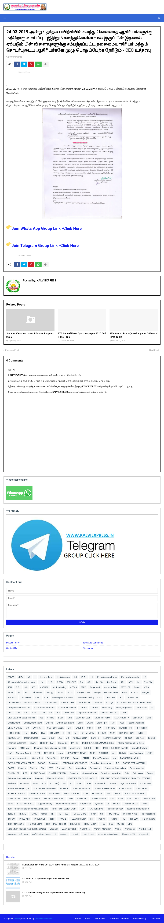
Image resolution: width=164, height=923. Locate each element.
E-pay (60, 718)
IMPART (141, 733)
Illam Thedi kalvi (126, 733)
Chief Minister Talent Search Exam (24, 702)
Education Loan (83, 718)
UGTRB (120, 824)
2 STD (60, 682)
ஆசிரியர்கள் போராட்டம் (44, 834)
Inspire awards (31, 738)
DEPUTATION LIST (109, 712)
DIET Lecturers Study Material (21, 718)
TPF (92, 819)
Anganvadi (95, 687)
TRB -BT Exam (148, 819)
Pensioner (54, 763)
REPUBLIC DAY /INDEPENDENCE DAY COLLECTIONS (125, 778)
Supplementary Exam (66, 804)
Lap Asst (140, 738)
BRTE (124, 692)
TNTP (51, 819)
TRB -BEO (133, 819)
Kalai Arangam (80, 738)
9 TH (34, 687)
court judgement (124, 707)
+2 (29, 677)
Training (101, 819)
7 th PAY (148, 682)
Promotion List (137, 768)
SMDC (118, 793)
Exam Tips (102, 723)
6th (138, 682)
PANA (76, 758)
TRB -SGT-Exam (35, 824)
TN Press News (130, 814)
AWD (146, 687)
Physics (22, 768)
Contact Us (11, 648)
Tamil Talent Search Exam (64, 809)
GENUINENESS (15, 728)
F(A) (113, 723)
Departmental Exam (87, 712)
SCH (89, 783)
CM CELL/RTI (67, 702)
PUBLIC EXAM (38, 773)
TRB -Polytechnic (16, 824)
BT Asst (134, 692)
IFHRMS (102, 733)
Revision (12, 783)
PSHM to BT (13, 773)
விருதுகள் (143, 834)
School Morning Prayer (18, 788)
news (60, 753)
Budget (145, 692)
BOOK (70, 692)
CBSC (37, 697)
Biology (49, 692)
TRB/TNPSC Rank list (56, 824)
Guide (90, 728)
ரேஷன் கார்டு (128, 834)
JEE (60, 738)
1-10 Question (63, 677)
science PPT (141, 788)
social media (14, 798)
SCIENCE (64, 788)
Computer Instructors (44, 707)
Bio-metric (37, 692)
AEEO (83, 687)
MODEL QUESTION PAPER (115, 748)
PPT (51, 768)
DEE (58, 712)
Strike (10, 804)
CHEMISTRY (132, 697)
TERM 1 (11, 814)
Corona (83, 707)
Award (137, 687)
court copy (107, 707)
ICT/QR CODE (88, 733)
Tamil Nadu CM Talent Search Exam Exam (28, 809)
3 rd (81, 682)
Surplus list (85, 804)
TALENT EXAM (130, 804)
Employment (14, 723)
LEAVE (33, 743)
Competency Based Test (19, 707)
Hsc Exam (54, 733)
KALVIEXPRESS (46, 280)
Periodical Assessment (101, 763)
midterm (12, 748)
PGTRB (11, 768)
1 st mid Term (46, 677)
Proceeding (95, 768)
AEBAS (73, 687)
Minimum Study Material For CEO (50, 748)
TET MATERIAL (79, 814)
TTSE (102, 824)
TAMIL (144, 804)
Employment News (33, 723)
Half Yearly (110, 728)
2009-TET (71, 682)
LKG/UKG (62, 743)
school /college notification (123, 783)
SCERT (79, 783)
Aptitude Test (110, 687)
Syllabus (99, 804)
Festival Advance (136, 723)
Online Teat (37, 758)
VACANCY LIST (69, 829)
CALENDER (26, 697)
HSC (43, 733)
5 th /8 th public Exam (106, 682)
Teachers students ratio (138, 809)
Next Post (154, 350)
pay (114, 758)
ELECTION (138, 718)
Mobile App (75, 748)
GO (27, 728)
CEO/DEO (110, 697)
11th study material (130, 677)
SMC (109, 793)
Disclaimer (88, 648)
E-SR (69, 718)
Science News (125, 788)
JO (67, 738)
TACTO (116, 804)
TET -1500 (63, 814)
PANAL (86, 758)
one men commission (18, 758)
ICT (76, 733)
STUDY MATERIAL (25, 804)
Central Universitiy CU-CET (89, 697)
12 (144, 677)
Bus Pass (12, 697)
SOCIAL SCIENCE (32, 798)
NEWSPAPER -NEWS (76, 753)
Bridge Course (83, 692)
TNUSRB (62, 819)
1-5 (75, 677)
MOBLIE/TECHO (91, 748)
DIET (124, 712)
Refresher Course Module (19, 778)
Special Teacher (99, 798)
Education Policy (102, 718)
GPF (70, 728)
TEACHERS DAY (95, 809)
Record (150, 773)
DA (50, 712)
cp (152, 707)
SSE (129, 798)
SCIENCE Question (16, 793)
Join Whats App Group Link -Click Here (44, 228)
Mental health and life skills (131, 743)
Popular (10, 857)
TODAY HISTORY (78, 819)
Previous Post (12, 350)
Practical (61, 768)
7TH (10, 687)
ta (108, 804)
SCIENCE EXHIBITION (104, 788)
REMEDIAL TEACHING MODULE (82, 778)
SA (64, 783)
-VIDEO (11, 677)
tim (101, 814)
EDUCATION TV (121, 718)
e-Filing (50, 718)
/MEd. (21, 677)
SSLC (137, 798)
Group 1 (79, 728)
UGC (111, 824)
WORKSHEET (145, 829)
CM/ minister (84, 702)
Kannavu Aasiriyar (112, 738)
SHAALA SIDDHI (71, 793)
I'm (69, 733)
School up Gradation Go (44, 788)
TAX (82, 809)
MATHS (74, 743)
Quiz (127, 773)
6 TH (131, 682)
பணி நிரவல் (88, 834)
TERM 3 (33, 814)
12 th (41, 682)
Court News (141, 707)
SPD (71, 798)
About (87, 918)
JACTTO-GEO (48, 738)
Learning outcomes (17, 743)
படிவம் (74, 834)
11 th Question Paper (107, 677)
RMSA (35, 783)
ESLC (80, 723)
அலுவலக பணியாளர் (18, 834)
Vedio (118, 829)
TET (53, 814)
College (109, 702)
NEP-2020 (49, 753)
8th (26, 687)
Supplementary (45, 804)
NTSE (149, 753)
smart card (97, 793)
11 (91, 677)
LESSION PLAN (47, 743)
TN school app (148, 814)
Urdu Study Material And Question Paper (27, 829)
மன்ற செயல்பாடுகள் (108, 834)
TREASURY (75, 824)
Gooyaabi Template (43, 918)
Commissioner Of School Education (134, 702)
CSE (34, 712)
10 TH (83, 677)
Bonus (60, 692)
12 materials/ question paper (21, 682)
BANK (10, 692)
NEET (37, 753)
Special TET (82, 798)
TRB (123, 819)
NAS (10, 753)
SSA (112, 798)
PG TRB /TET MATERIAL (134, 763)
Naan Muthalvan (139, 748)
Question (74, 773)
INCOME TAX (14, 738)
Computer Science (67, 707)
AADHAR (44, 687)
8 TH (18, 687)
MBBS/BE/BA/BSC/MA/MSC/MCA (98, 743)
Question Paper (89, 773)
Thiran (93, 814)
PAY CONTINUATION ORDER (21, 763)
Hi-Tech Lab (141, 728)
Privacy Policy (13, 643)
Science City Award (81, 788)
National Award (23, 753)
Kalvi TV (95, 738)
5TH (123, 682)
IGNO (112, 733)
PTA (25, 773)
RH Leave (24, 783)
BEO (27, 692)
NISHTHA (103, 753)
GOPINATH (38, 728)
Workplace (130, 829)
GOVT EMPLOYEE (55, 728)
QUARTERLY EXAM (57, 773)
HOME (34, 733)
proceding (81, 768)
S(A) (57, 783)
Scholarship (100, 783)
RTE (44, 783)
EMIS (149, 718)
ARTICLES (125, 687)
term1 (44, 814)
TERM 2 (22, 814)
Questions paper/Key (111, 773)
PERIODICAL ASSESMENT (75, 763)
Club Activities (50, 702)
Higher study (14, 733)
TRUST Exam (90, 824)
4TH (90, 682)
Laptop (151, 738)
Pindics (33, 768)
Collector (98, 702)
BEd (19, 692)
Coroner (94, 707)
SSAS (120, 798)
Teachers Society (115, 809)
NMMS (122, 753)
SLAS (85, 793)
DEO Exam (69, 712)
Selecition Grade (37, 793)
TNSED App (24, 819)
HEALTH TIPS (125, 728)
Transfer (113, 819)
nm (113, 753)
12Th (50, 682)
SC (71, 783)
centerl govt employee (62, 697)
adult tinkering (59, 687)
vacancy (54, 829)
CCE (46, 697)
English (49, 723)
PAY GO (41, 763)
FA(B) (121, 723)
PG (117, 763)
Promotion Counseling (115, 768)
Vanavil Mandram (102, 829)
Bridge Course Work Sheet (106, 692)
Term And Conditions (93, 643)
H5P (99, 728)
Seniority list (54, 793)
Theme (16, 918)
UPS (130, 824)
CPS (18, 712)
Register (39, 778)
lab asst (128, 738)
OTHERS (65, 758)
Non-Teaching (136, 753)
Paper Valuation (101, 758)
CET (121, 697)
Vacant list (85, 829)
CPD (10, 712)
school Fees (145, 783)
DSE (41, 718)
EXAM (90, 723)
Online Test (52, 758)
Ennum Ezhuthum (65, 723)
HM (25, 733)
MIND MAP (25, 748)
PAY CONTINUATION (129, 758)
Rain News (138, 773)
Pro (70, 768)
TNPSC (11, 819)
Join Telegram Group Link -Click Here (42, 245)
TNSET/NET (39, 819)
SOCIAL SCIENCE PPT (135, 793)
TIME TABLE (113, 814)
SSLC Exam (149, 798)
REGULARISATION (55, 778)
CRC (26, 712)
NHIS (92, 753)
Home (78, 918)
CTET (42, 712)
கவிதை (63, 834)
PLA (43, 768)
